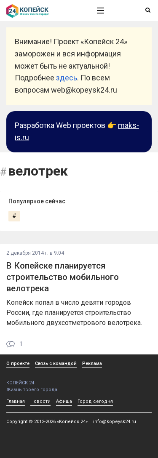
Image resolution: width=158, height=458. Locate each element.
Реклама (92, 363)
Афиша (64, 401)
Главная (15, 401)
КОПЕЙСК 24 (42, 380)
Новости (40, 401)
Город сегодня (95, 401)
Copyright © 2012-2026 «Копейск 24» (47, 421)
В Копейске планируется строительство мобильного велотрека (62, 277)
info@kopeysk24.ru (114, 421)
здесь (66, 77)
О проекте (17, 363)
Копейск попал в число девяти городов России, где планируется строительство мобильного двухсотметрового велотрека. (74, 312)
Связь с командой (56, 363)
